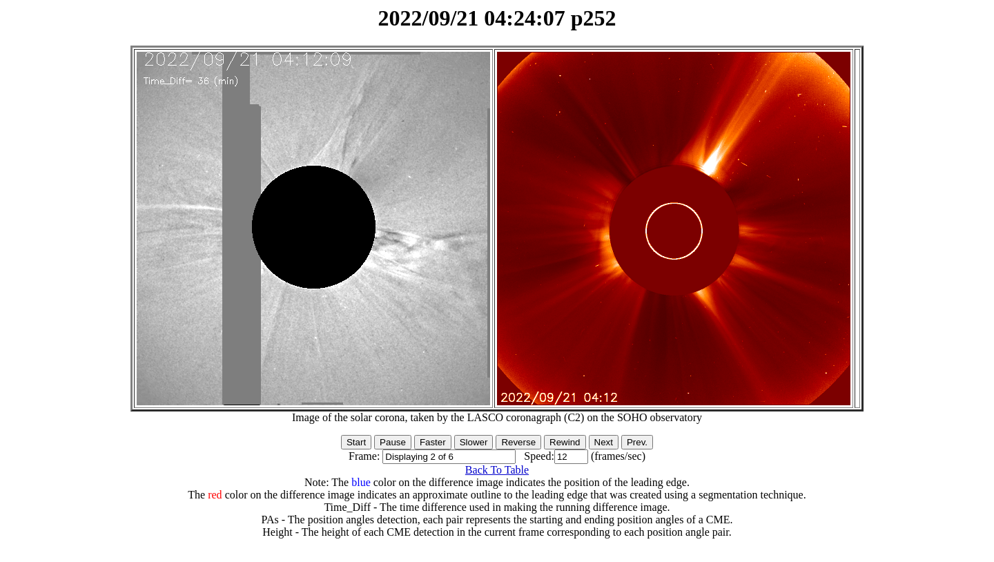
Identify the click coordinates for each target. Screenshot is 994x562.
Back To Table (497, 470)
